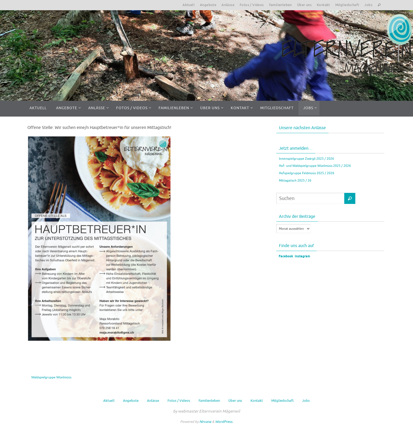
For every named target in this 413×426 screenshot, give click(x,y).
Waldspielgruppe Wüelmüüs (51, 377)
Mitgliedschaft (347, 5)
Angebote (208, 5)
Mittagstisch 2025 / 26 (295, 180)
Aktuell (189, 5)
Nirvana (205, 421)
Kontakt (323, 5)
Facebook (285, 256)
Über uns (304, 5)
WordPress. (224, 421)
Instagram (302, 256)
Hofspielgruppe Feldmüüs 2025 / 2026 (306, 173)
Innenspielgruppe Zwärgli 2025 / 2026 (306, 159)
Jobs (368, 5)
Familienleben (280, 5)
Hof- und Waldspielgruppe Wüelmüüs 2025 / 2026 (315, 166)
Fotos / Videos (252, 5)
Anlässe (228, 5)
